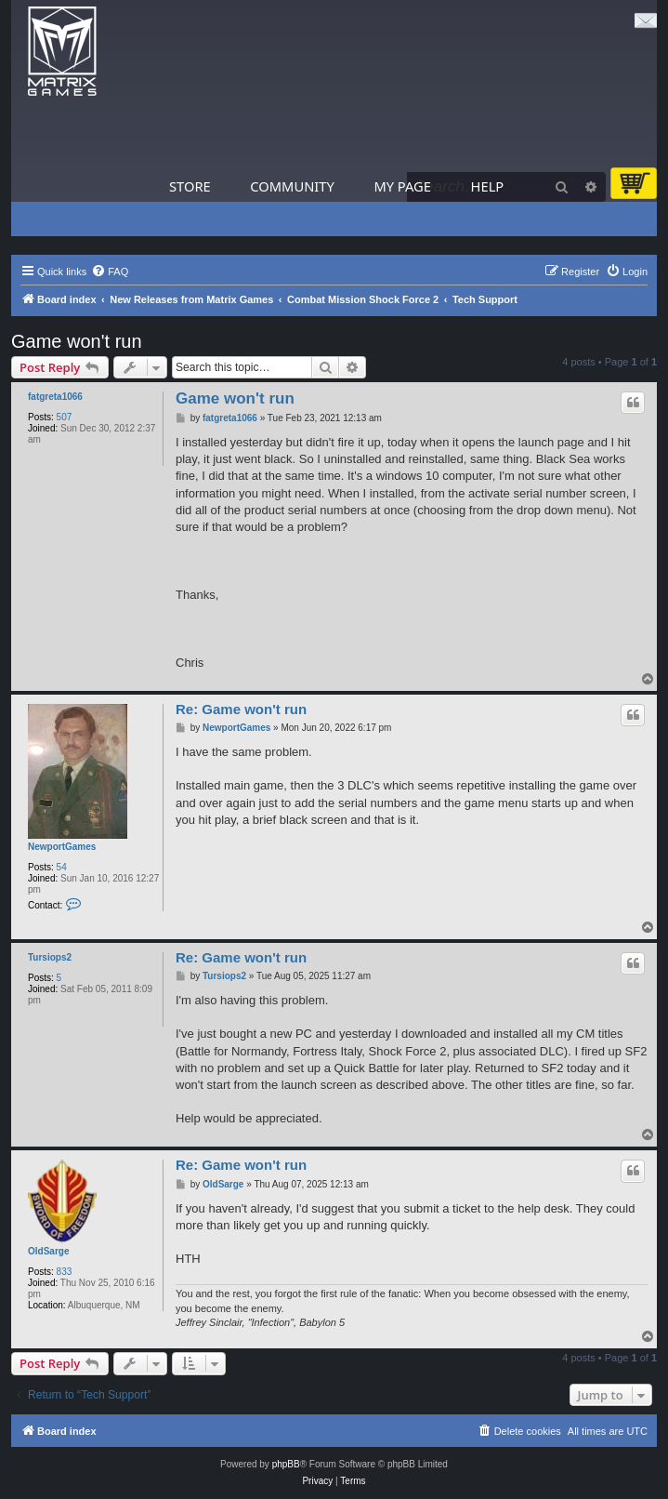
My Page (402, 186)
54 (62, 867)
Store (190, 186)
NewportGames (62, 847)
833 (64, 1272)
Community (292, 186)
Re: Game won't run (241, 709)
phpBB (286, 1464)
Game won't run (76, 341)
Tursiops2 (50, 957)
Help (487, 186)
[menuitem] (109, 271)
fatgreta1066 (55, 396)
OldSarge (48, 1251)
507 (64, 417)
